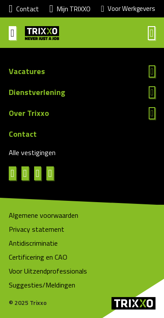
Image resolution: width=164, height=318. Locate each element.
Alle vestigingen (32, 152)
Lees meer (82, 71)
